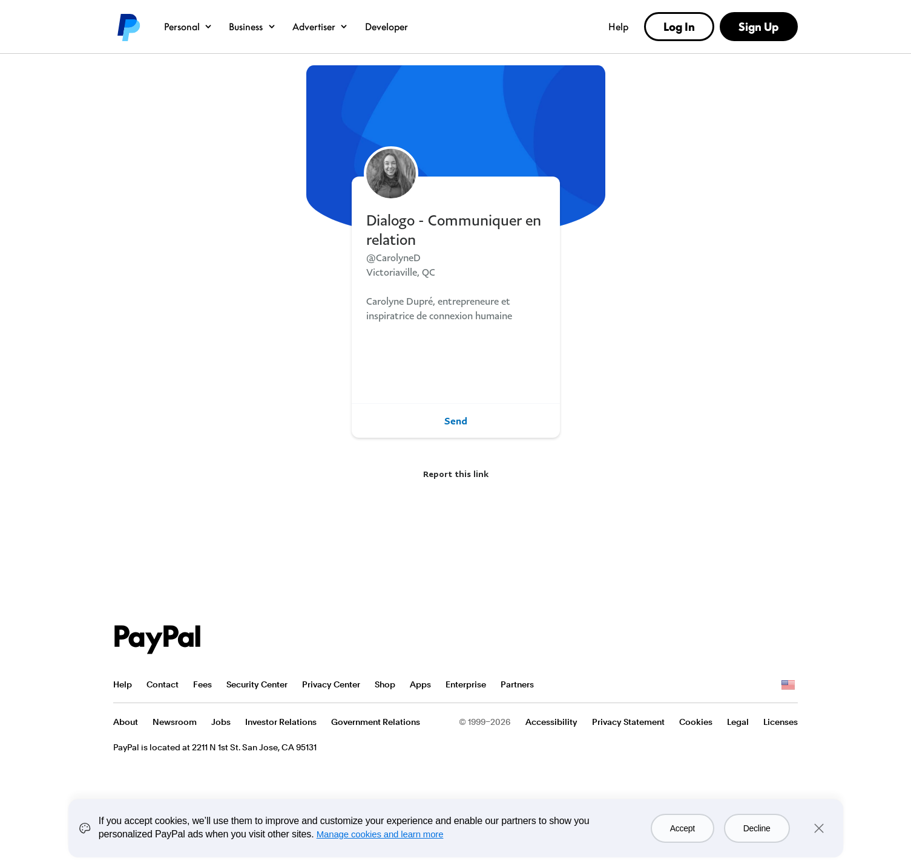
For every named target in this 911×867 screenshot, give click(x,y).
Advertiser (320, 26)
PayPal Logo (157, 639)
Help (618, 26)
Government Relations (375, 722)
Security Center (257, 684)
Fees (202, 684)
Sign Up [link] (758, 26)
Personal (188, 26)
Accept (682, 828)
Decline (757, 828)
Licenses (780, 722)
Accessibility (551, 722)
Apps (420, 684)
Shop (385, 684)
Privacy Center (331, 684)
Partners (517, 684)
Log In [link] (679, 26)
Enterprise (466, 684)
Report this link (455, 474)
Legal (738, 722)
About (125, 722)
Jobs (221, 722)
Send (455, 421)
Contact (162, 684)
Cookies (695, 722)
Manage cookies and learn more (380, 834)
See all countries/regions (788, 685)
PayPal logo (127, 26)
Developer (386, 26)
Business (253, 26)
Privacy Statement (628, 722)
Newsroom (175, 722)
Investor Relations (281, 722)
